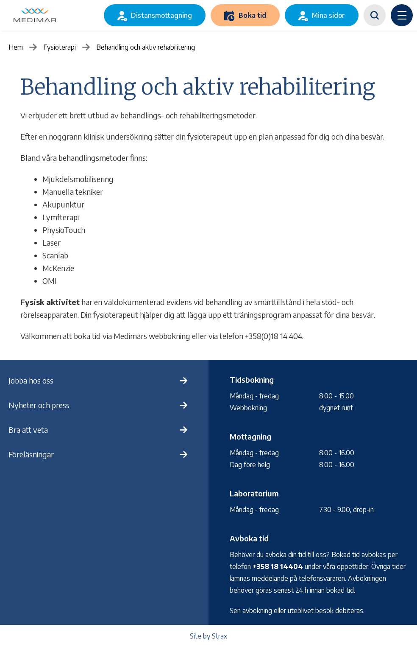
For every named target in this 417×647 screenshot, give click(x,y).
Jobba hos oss (30, 380)
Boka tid (252, 15)
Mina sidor (328, 15)
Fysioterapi (59, 47)
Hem (15, 47)
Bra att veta (28, 429)
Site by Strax (208, 636)
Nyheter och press (39, 405)
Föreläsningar (31, 454)
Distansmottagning (161, 15)
